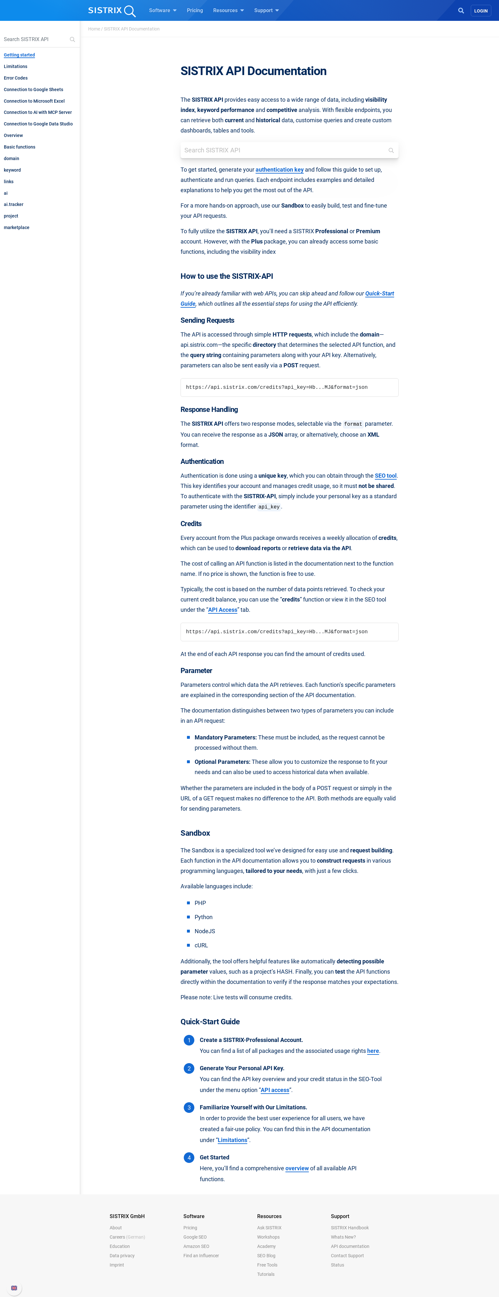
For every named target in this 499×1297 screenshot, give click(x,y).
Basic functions (19, 146)
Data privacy (122, 1255)
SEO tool (386, 475)
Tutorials (266, 1274)
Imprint (117, 1264)
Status (337, 1264)
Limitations (15, 66)
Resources (228, 10)
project (11, 215)
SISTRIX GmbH (127, 1216)
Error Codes (16, 78)
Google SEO (195, 1237)
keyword (12, 170)
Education (120, 1246)
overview (297, 1168)
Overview (13, 135)
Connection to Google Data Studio (38, 123)
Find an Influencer (201, 1255)
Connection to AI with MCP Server (38, 112)
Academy (266, 1246)
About (116, 1227)
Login (481, 10)
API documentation (350, 1246)
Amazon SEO (196, 1246)
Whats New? (343, 1237)
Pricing (195, 10)
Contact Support (347, 1255)
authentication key (280, 169)
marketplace (17, 227)
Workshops (268, 1237)
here (373, 1051)
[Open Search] (461, 10)
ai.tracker (13, 204)
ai (6, 193)
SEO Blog (266, 1255)
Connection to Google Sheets (33, 89)
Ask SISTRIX (269, 1227)
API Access (222, 609)
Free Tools (267, 1264)
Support (266, 10)
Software (163, 10)
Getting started (19, 54)
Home (94, 28)
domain (11, 158)
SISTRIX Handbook (350, 1227)
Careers (127, 1237)
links (8, 181)
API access (275, 1090)
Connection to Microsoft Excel (34, 101)
